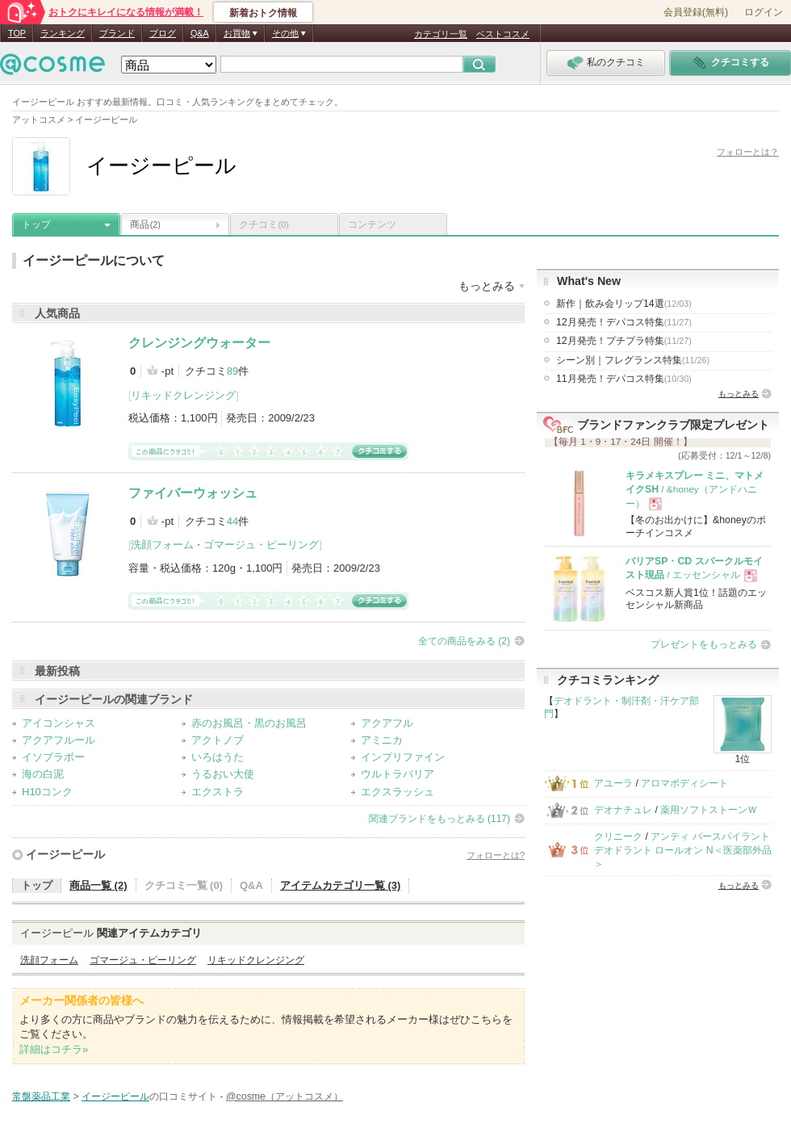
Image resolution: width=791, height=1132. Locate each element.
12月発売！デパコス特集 (624, 322)
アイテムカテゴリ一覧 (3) (340, 885)
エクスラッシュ (397, 792)
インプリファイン (403, 757)
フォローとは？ (748, 152)
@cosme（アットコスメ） (284, 1096)
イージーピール (65, 854)
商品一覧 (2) (98, 885)
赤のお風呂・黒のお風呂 (249, 723)
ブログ (162, 33)
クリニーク (618, 836)
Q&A (199, 33)
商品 (145, 224)
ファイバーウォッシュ (192, 493)
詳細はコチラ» (53, 1049)
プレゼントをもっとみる (704, 644)
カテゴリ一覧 (440, 34)
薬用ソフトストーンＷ (708, 809)
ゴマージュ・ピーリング (261, 545)
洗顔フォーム (162, 545)
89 (232, 371)
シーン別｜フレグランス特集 (632, 360)
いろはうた (217, 757)
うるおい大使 (222, 774)
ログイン (763, 12)
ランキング (62, 33)
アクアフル (387, 723)
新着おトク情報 (263, 13)
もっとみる (738, 393)
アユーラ (613, 783)
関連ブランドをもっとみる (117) (439, 818)
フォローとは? (496, 855)
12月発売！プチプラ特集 (624, 340)
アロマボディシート (684, 783)
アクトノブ (217, 740)
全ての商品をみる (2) (464, 641)
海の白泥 (43, 774)
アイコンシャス (58, 723)
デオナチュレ (623, 809)
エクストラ (217, 792)
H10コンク (47, 792)
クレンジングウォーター (199, 343)
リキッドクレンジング (183, 395)
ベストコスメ (502, 34)
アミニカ (382, 740)
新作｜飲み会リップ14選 (624, 303)
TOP (17, 33)
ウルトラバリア (397, 774)
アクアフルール (58, 740)
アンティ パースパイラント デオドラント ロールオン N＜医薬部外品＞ (683, 850)
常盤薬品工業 (41, 1096)
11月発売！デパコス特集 (624, 378)
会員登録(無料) (695, 12)
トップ (36, 224)
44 (232, 521)
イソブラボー (53, 757)
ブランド (117, 33)
